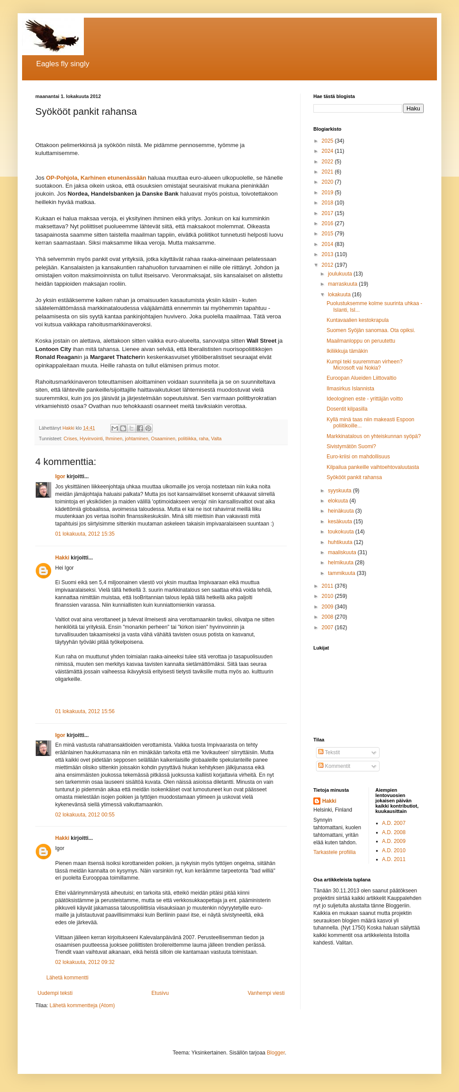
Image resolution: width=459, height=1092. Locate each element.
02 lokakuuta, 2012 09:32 (85, 962)
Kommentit (334, 766)
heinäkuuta (341, 511)
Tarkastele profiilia (334, 852)
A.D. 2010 (394, 850)
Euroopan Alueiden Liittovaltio (361, 378)
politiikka (187, 438)
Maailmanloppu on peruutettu (361, 341)
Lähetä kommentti (67, 978)
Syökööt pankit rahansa (354, 477)
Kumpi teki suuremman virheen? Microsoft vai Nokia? (365, 365)
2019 (328, 192)
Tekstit (329, 752)
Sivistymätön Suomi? (351, 446)
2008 (328, 617)
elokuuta (339, 501)
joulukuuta (341, 274)
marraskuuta (343, 284)
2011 (328, 586)
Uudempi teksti (55, 993)
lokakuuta (340, 294)
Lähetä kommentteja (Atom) (82, 1005)
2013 (328, 254)
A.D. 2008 (394, 832)
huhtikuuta (341, 542)
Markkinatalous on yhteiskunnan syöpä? (374, 436)
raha (204, 438)
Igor (60, 476)
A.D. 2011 (394, 859)
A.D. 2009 (394, 841)
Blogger (276, 1053)
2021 (328, 172)
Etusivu (160, 993)
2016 (328, 223)
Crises (70, 438)
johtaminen (136, 438)
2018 (328, 203)
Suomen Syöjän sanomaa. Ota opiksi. (371, 330)
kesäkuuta (341, 521)
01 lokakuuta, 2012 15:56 (85, 711)
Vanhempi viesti (266, 993)
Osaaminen (163, 438)
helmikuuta (341, 562)
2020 (328, 182)
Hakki (62, 558)
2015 (328, 233)
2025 (328, 141)
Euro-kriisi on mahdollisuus (358, 456)
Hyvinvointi (91, 438)
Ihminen (113, 438)
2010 (328, 596)
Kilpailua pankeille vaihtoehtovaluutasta (373, 467)
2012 (328, 265)
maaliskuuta (342, 552)
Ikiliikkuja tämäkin (347, 351)
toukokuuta (341, 532)
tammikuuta (342, 573)
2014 (328, 244)
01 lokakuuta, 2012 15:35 (85, 534)
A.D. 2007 (394, 823)
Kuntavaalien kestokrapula (358, 320)
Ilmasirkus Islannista (350, 388)
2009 (328, 607)
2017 (328, 213)
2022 (328, 162)
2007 (328, 627)
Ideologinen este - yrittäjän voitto (365, 399)
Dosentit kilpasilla (347, 409)
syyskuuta (340, 490)
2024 (328, 151)
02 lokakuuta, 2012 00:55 (85, 815)
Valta (216, 438)
